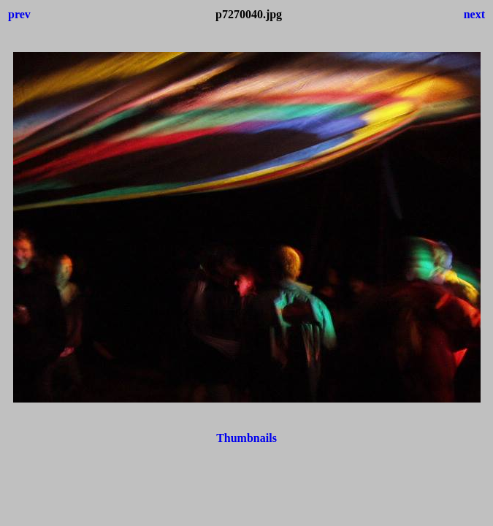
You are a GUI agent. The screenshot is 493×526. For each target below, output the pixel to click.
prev (19, 14)
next (474, 14)
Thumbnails (246, 438)
